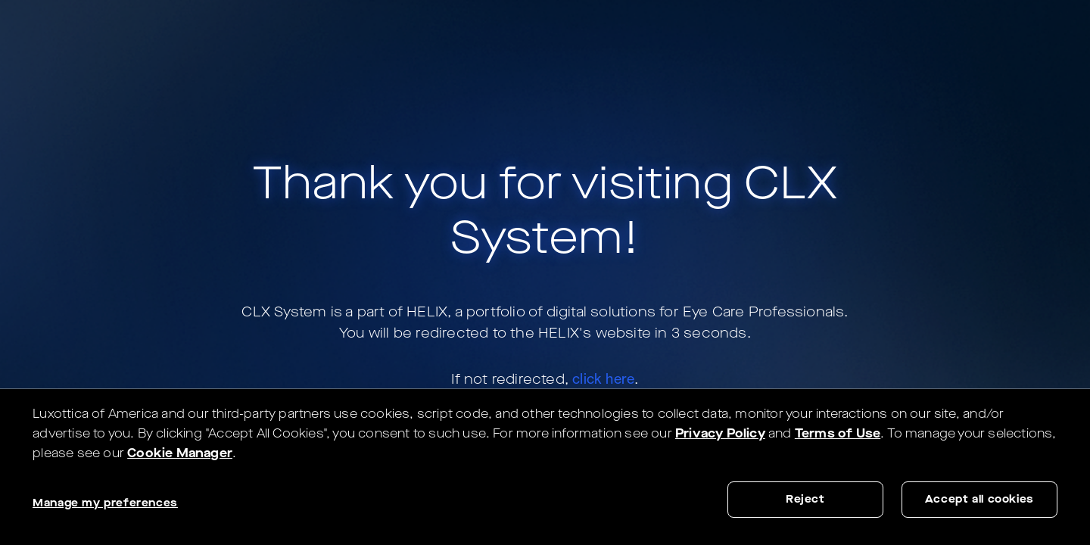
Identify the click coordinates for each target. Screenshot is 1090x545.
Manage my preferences (105, 503)
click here (603, 378)
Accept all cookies (979, 499)
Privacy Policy (720, 433)
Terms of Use (837, 433)
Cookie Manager (179, 453)
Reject (805, 499)
